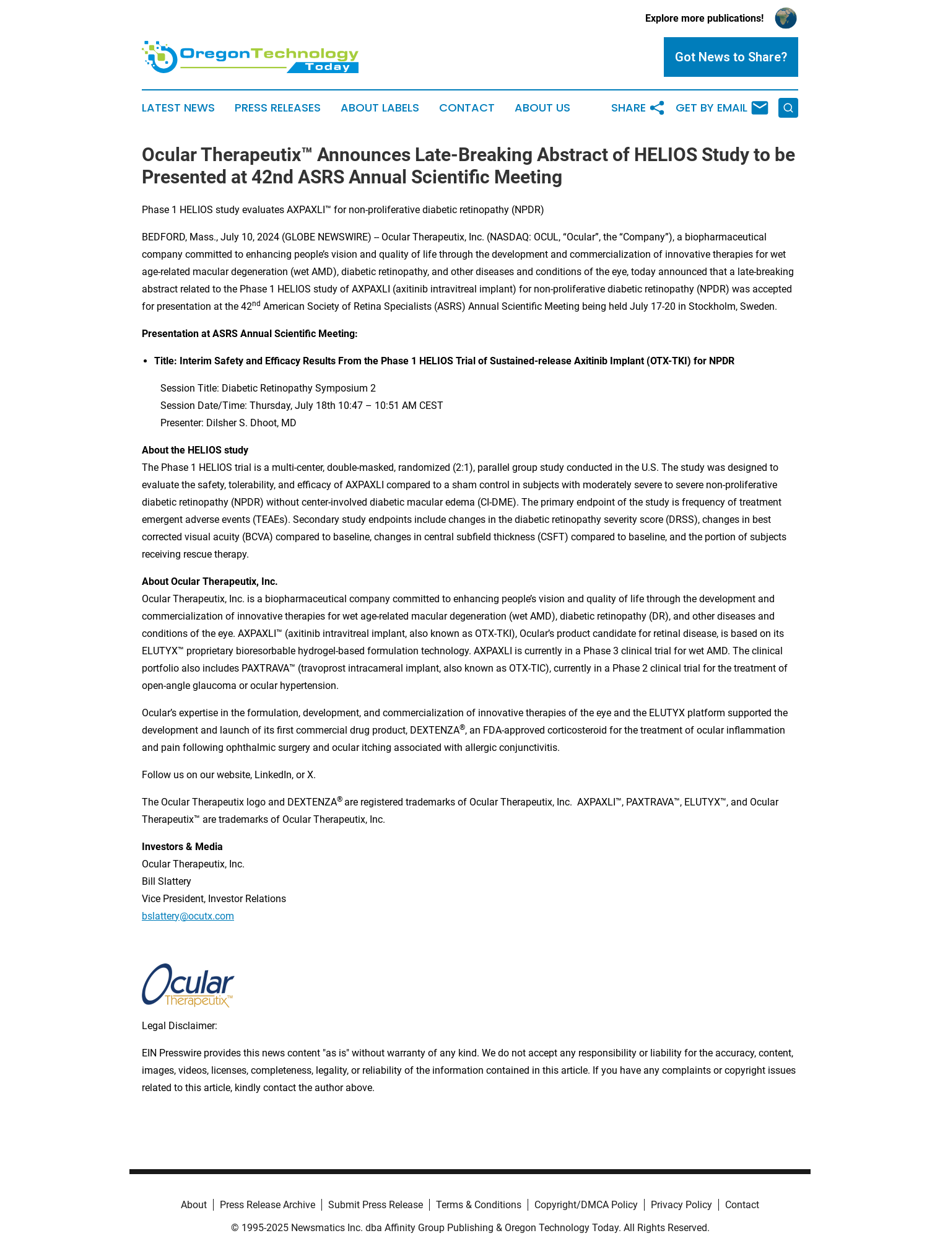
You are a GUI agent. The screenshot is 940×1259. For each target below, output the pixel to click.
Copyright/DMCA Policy (586, 1205)
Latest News (178, 108)
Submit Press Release (375, 1205)
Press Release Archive (267, 1205)
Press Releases (278, 108)
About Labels (380, 108)
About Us (542, 108)
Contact (467, 108)
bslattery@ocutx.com (188, 916)
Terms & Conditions (478, 1205)
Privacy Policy (681, 1205)
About (194, 1205)
